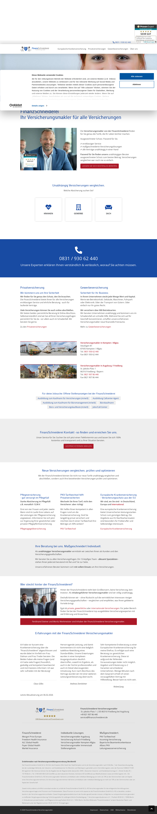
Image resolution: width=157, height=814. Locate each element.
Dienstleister (131, 810)
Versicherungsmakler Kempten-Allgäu (78, 742)
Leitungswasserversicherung (113, 748)
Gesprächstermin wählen (78, 446)
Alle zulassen (136, 6)
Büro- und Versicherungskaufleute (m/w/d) (68, 407)
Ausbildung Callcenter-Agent (106, 398)
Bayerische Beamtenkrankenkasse (115, 742)
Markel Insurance (30, 748)
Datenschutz (104, 810)
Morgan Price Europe (32, 736)
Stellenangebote (68, 748)
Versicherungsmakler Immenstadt (76, 745)
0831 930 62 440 (91, 351)
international (118, 504)
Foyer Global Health (31, 745)
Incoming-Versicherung (110, 739)
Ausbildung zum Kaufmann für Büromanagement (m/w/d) (69, 402)
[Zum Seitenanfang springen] (152, 808)
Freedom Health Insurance (34, 739)
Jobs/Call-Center (100, 407)
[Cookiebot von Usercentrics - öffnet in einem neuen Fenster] (15, 36)
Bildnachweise (120, 810)
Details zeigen (38, 36)
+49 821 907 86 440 (89, 714)
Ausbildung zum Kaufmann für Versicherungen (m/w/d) (63, 398)
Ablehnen (137, 14)
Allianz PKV (105, 745)
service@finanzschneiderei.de (94, 717)
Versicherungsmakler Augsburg (75, 736)
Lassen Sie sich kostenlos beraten (99, 166)
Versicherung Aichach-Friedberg (75, 739)
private (71, 608)
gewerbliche (80, 608)
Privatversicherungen (97, 49)
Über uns (134, 49)
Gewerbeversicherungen (118, 49)
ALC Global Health (30, 742)
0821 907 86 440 (91, 374)
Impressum (94, 810)
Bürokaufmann (107, 402)
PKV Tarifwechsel (68, 528)
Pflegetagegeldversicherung (33, 528)
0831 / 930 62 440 (122, 42)
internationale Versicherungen (105, 608)
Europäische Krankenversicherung (72, 49)
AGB (112, 810)
